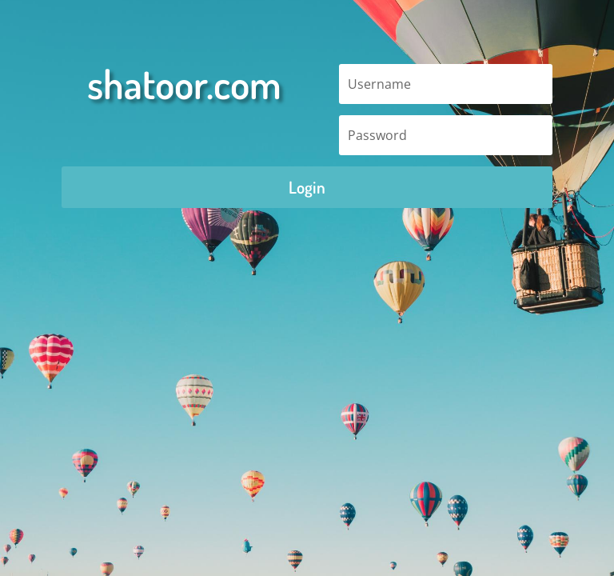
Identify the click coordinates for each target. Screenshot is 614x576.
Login (307, 187)
